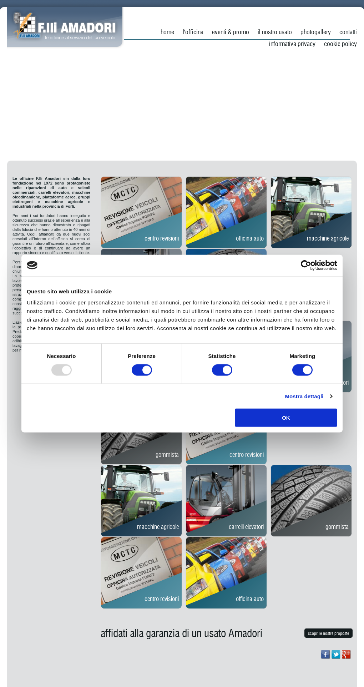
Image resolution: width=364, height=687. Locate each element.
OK (286, 418)
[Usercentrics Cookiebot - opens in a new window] (306, 265)
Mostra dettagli (304, 396)
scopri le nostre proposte (328, 633)
